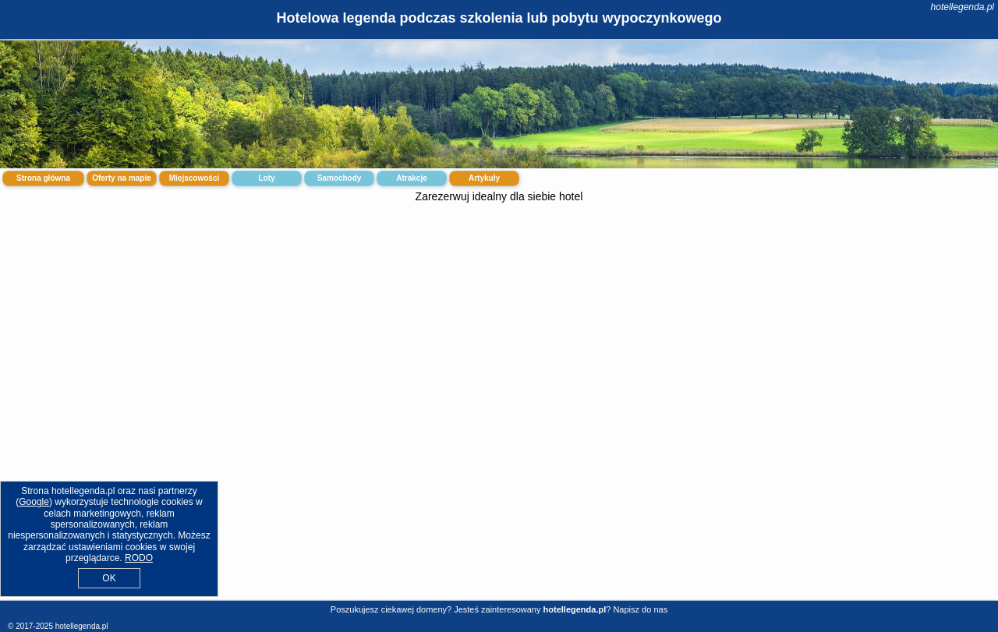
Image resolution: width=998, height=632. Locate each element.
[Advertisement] (499, 333)
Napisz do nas (640, 609)
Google (34, 501)
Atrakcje (411, 178)
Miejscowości (194, 178)
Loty (266, 178)
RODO (139, 558)
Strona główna (43, 178)
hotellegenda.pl (962, 7)
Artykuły (484, 178)
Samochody (339, 178)
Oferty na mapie (121, 178)
